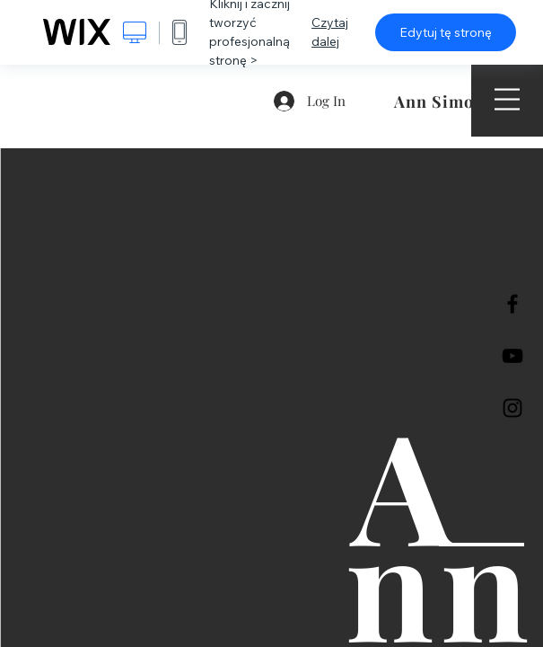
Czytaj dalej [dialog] (329, 31)
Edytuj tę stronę (445, 32)
